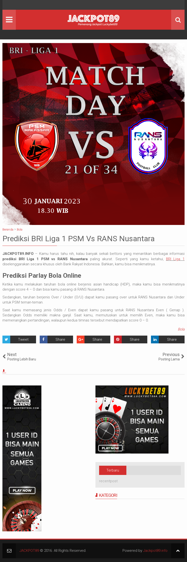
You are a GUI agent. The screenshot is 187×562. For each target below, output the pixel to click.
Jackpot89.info (155, 550)
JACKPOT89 (29, 550)
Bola (181, 329)
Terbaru (112, 470)
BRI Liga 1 (175, 259)
